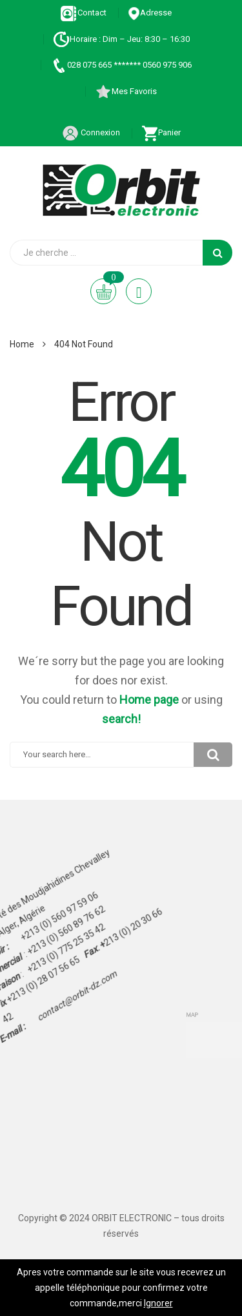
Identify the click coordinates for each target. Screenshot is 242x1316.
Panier (161, 132)
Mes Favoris (126, 91)
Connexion (91, 132)
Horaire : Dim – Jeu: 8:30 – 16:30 (121, 39)
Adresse (150, 12)
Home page (149, 699)
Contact (83, 12)
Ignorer (158, 1303)
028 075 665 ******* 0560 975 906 (121, 65)
